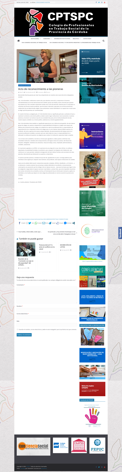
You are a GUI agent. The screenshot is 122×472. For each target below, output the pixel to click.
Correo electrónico (23, 314)
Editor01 (21, 92)
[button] (40, 39)
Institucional (35, 38)
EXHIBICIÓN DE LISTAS (65, 246)
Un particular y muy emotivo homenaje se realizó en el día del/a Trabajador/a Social (62, 233)
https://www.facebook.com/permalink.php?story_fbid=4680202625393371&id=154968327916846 (43, 219)
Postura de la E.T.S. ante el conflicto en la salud (47, 247)
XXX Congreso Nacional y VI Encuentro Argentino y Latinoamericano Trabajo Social (75, 42)
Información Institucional (62, 38)
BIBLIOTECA (76, 38)
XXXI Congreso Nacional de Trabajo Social (34, 42)
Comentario (21, 285)
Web (18, 321)
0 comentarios (40, 92)
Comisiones (46, 38)
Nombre (20, 306)
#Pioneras (48, 92)
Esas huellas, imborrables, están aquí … (29, 232)
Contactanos (87, 38)
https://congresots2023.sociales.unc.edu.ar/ (92, 261)
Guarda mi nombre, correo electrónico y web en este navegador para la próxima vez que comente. (48, 329)
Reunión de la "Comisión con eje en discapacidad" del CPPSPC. (25, 262)
